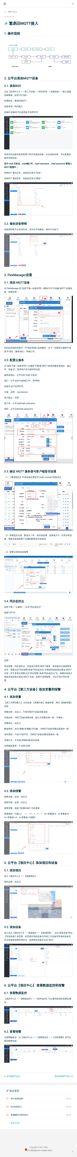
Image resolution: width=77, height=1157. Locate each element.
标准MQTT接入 (14, 1076)
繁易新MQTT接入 (63, 1076)
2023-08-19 (10, 16)
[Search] (73, 3)
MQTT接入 (12, 12)
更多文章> (15, 1123)
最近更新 (14, 1090)
